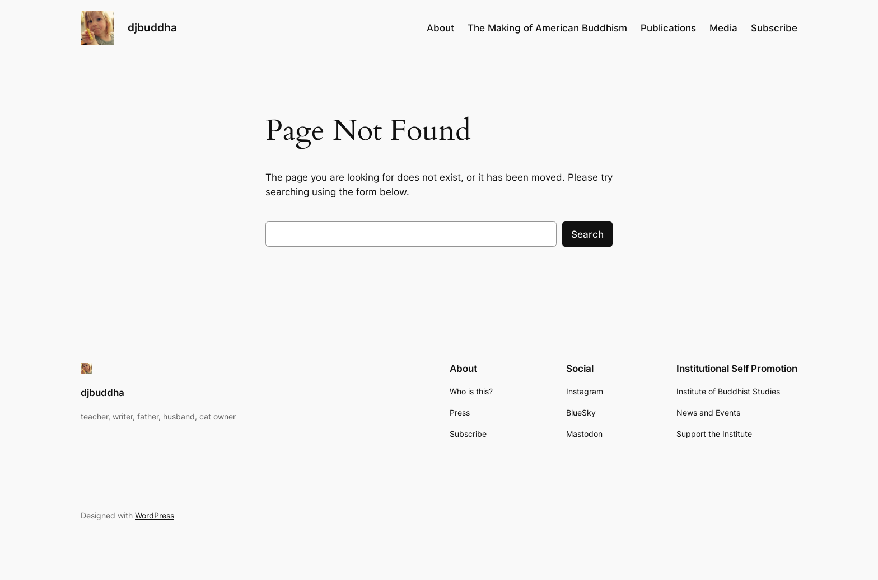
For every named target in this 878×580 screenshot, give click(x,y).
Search (587, 234)
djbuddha (152, 27)
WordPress (154, 515)
